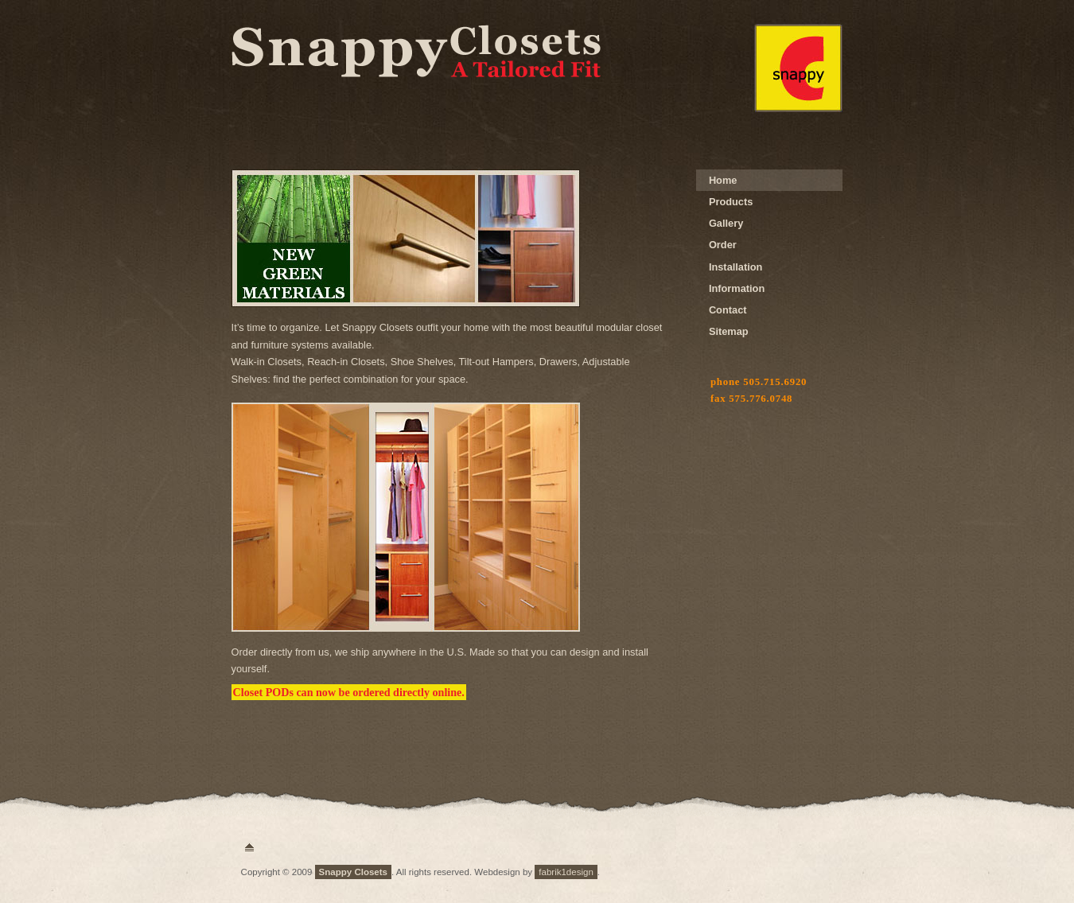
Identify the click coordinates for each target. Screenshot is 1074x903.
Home (723, 180)
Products (731, 202)
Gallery (726, 223)
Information (737, 288)
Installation (736, 267)
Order (723, 245)
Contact (728, 310)
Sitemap (729, 331)
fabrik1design (566, 872)
